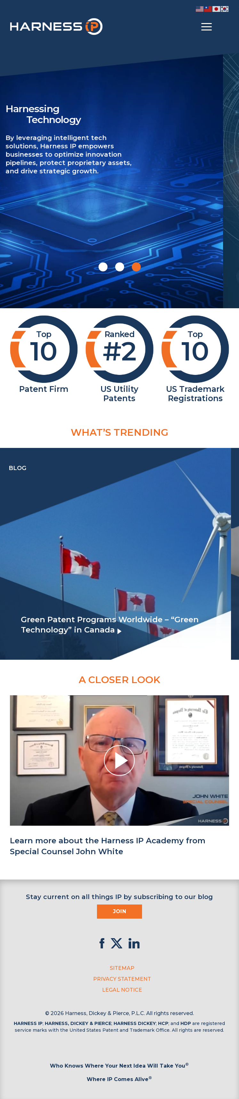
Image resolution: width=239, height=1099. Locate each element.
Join (119, 911)
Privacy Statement (122, 979)
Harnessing (125, 114)
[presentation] (6, 554)
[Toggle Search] (223, 27)
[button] (103, 267)
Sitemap (122, 968)
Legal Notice (122, 990)
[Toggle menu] (206, 27)
